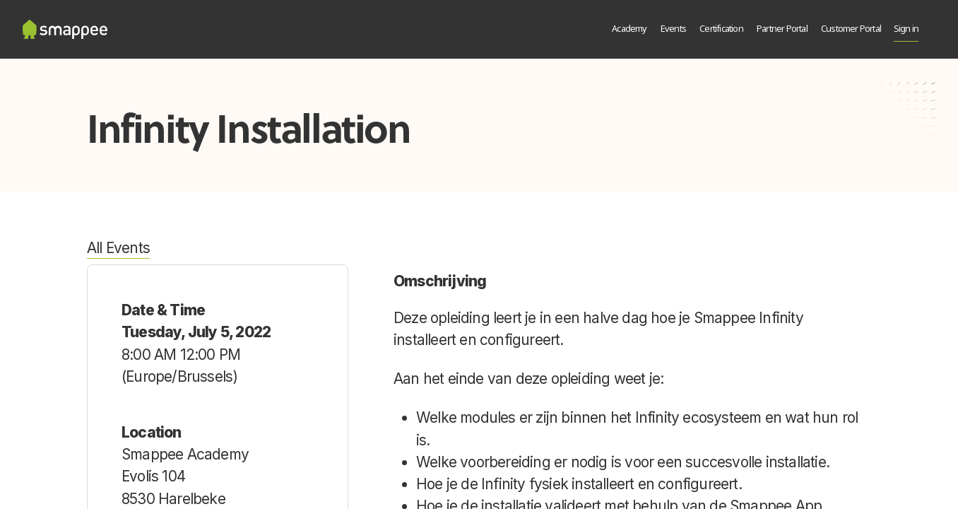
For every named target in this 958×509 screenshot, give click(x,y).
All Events (118, 248)
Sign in (906, 29)
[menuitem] (630, 29)
